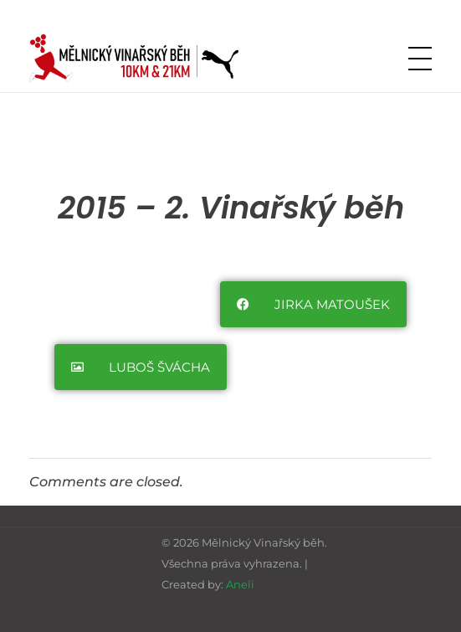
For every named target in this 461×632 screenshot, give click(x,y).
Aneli (240, 584)
